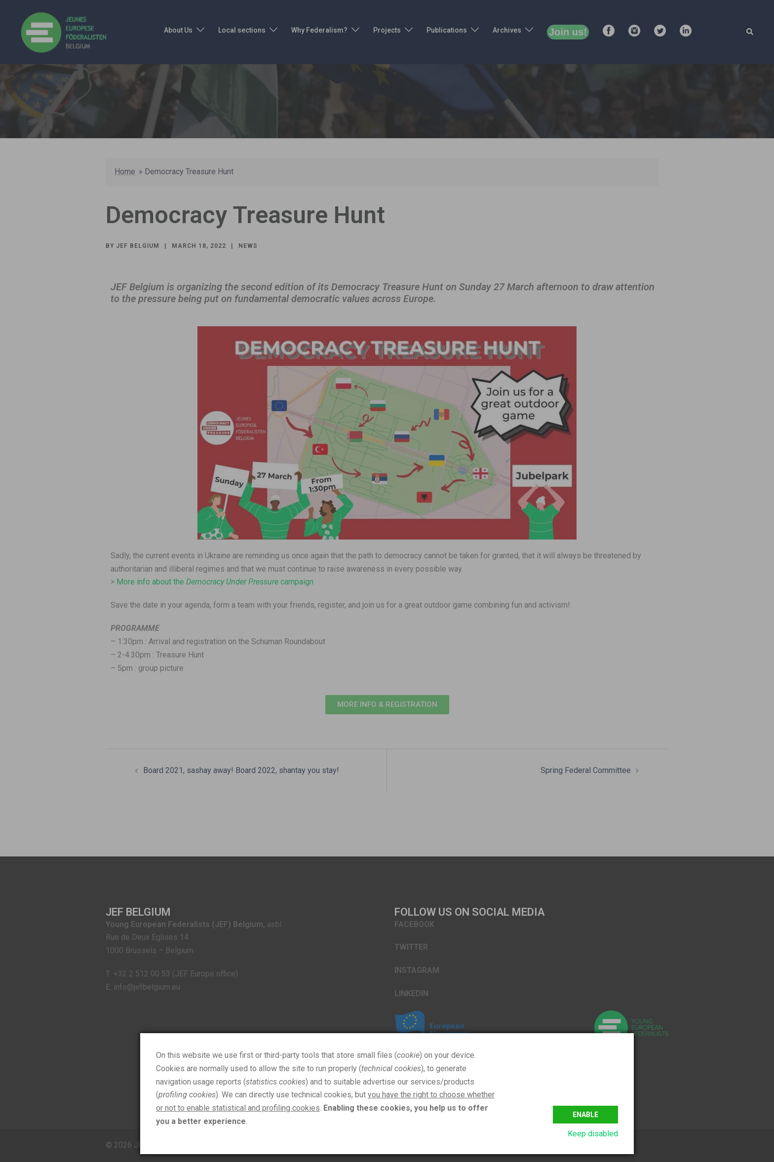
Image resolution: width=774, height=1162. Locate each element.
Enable (585, 1113)
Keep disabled (593, 1133)
